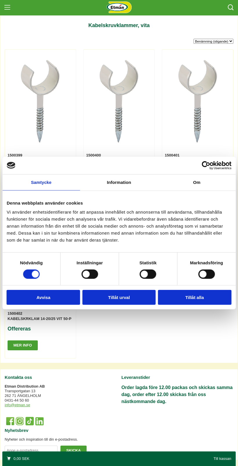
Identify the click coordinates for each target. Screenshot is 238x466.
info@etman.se (17, 405)
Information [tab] (119, 182)
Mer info (22, 345)
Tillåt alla (194, 297)
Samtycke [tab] (41, 182)
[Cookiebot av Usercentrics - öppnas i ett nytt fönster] (205, 165)
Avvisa (43, 297)
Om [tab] (197, 182)
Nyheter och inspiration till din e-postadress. (41, 439)
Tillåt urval (119, 297)
